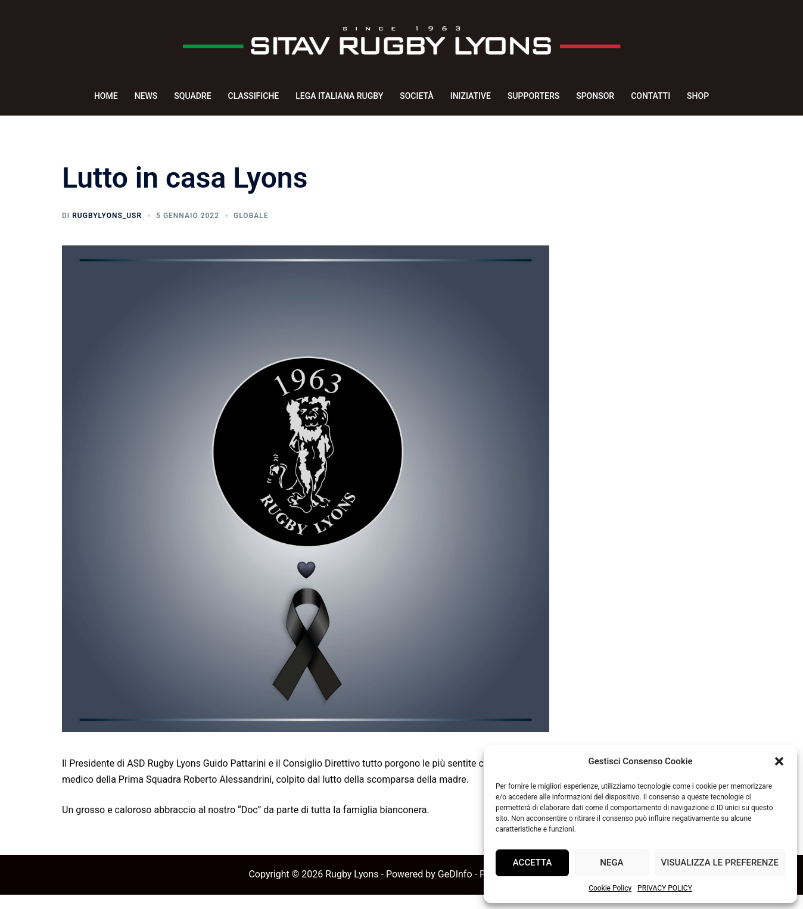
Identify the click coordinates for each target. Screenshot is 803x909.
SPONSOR (595, 96)
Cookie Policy (610, 888)
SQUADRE (192, 96)
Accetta (532, 862)
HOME (106, 96)
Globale (251, 230)
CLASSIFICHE (253, 96)
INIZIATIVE (470, 96)
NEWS (146, 96)
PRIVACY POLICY (664, 888)
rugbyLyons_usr (107, 230)
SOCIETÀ (416, 96)
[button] (779, 761)
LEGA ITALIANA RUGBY (339, 96)
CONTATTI (650, 96)
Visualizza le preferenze (720, 862)
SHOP (698, 96)
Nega (611, 862)
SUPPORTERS (533, 96)
